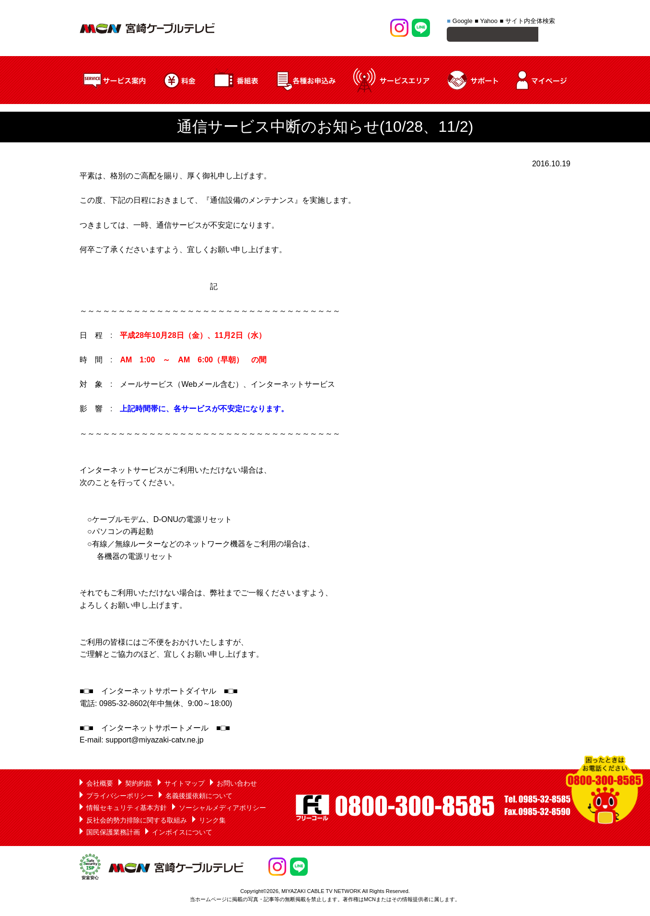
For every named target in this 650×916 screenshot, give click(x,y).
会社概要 (99, 784)
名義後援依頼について (198, 797)
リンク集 (212, 821)
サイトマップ (184, 784)
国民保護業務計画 (113, 833)
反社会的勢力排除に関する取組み (136, 821)
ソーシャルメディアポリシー (222, 809)
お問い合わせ (237, 784)
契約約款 (138, 784)
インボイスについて (182, 833)
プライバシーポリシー (119, 797)
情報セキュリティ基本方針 (126, 809)
